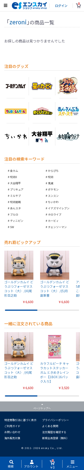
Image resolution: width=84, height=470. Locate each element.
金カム (14, 170)
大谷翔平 (15, 183)
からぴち (53, 170)
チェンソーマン (57, 227)
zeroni (18, 22)
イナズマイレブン (58, 208)
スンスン (53, 195)
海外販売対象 (12, 438)
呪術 (50, 177)
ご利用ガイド (12, 426)
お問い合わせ (12, 432)
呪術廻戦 (15, 202)
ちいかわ (53, 202)
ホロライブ (54, 214)
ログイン (61, 5)
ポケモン (53, 189)
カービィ (53, 220)
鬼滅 (50, 183)
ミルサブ (15, 195)
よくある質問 (50, 426)
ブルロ (14, 214)
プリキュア (17, 189)
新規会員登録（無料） (55, 438)
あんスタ (15, 208)
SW (12, 227)
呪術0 (13, 177)
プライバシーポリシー (55, 420)
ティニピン (16, 220)
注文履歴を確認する (54, 432)
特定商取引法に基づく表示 (20, 420)
